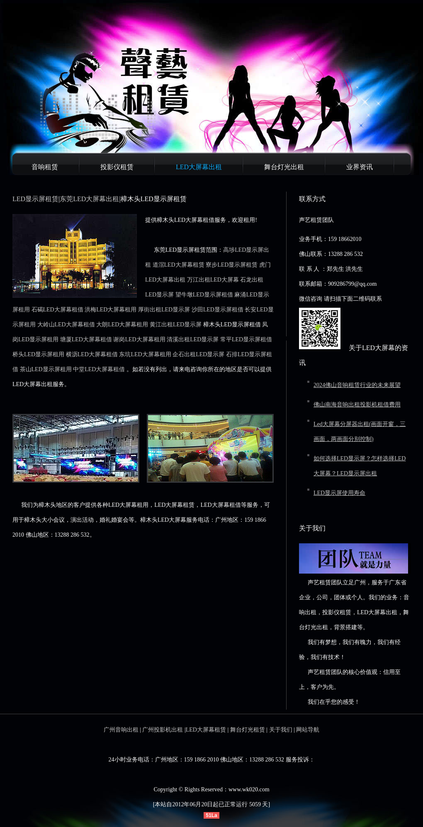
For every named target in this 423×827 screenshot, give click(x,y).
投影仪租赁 (117, 166)
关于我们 (280, 730)
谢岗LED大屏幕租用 (139, 339)
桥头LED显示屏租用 (38, 354)
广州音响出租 (121, 730)
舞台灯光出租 (284, 166)
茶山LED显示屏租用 (46, 369)
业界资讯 (359, 166)
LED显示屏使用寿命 (339, 493)
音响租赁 (45, 166)
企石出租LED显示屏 (198, 354)
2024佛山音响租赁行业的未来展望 (357, 385)
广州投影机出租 (162, 730)
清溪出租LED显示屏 (193, 339)
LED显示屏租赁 (35, 198)
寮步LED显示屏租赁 (232, 265)
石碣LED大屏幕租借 (57, 309)
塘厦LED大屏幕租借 (86, 339)
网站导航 (307, 730)
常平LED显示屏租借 (246, 339)
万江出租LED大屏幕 (213, 280)
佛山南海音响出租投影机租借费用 (357, 404)
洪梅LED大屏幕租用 (110, 309)
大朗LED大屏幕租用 (122, 324)
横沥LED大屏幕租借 (92, 354)
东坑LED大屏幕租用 (145, 354)
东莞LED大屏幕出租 (89, 198)
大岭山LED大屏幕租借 (66, 324)
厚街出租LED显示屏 (164, 309)
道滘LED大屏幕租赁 (178, 265)
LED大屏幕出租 (199, 166)
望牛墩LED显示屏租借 (204, 295)
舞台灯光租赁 (247, 730)
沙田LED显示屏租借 (217, 309)
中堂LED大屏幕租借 (99, 369)
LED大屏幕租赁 (206, 730)
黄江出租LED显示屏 (176, 324)
